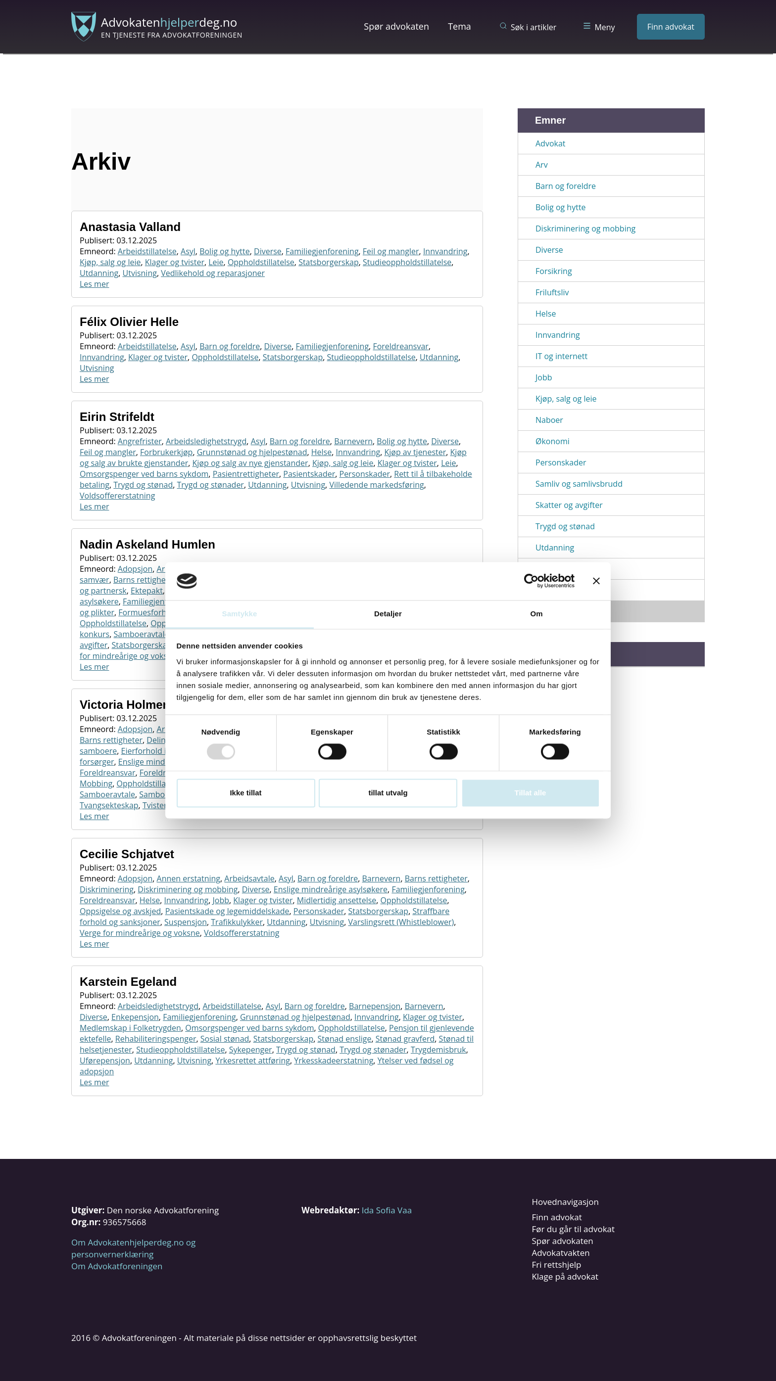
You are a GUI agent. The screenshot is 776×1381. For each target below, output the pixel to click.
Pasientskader (309, 473)
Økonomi (552, 441)
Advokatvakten (560, 1252)
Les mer (94, 283)
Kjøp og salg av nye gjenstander (250, 463)
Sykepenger (250, 1049)
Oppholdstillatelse (261, 262)
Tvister (155, 805)
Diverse (268, 251)
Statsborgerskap (328, 262)
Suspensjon (185, 922)
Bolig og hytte (224, 251)
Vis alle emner (561, 611)
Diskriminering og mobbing (188, 889)
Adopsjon (135, 568)
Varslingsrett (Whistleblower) (401, 922)
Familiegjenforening (322, 251)
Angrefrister (140, 441)
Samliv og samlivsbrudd (579, 483)
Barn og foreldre (229, 346)
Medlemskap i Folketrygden (130, 1027)
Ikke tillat (245, 792)
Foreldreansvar (401, 346)
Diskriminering (107, 889)
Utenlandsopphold (569, 568)
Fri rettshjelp (556, 1264)
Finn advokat (670, 26)
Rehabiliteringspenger (155, 1038)
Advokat (550, 143)
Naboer (549, 419)
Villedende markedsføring (376, 484)
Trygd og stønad (143, 484)
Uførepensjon (105, 1060)
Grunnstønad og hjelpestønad (252, 452)
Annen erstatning (189, 878)
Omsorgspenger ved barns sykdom (144, 473)
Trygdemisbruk (438, 1049)
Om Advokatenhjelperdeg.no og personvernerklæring (133, 1248)
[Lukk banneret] (596, 581)
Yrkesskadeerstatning (333, 1060)
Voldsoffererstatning (117, 495)
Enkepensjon (135, 1017)
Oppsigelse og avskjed (120, 911)
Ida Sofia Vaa (387, 1210)
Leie (215, 262)
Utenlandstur (559, 590)
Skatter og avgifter (569, 505)
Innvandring (445, 251)
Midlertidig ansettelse (337, 900)
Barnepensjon (374, 1006)
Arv (541, 164)
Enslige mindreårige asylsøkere (331, 889)
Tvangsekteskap (109, 805)
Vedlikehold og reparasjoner (213, 273)
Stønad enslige (345, 1038)
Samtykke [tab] (239, 613)
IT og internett (561, 356)
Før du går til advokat (573, 1229)
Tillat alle (530, 792)
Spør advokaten (396, 26)
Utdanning (99, 273)
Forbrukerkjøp (166, 452)
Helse (321, 452)
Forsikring (553, 271)
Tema (459, 26)
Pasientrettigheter (246, 473)
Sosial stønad (224, 1038)
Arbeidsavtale (249, 878)
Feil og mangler (391, 251)
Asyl (188, 251)
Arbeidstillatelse (147, 251)
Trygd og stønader (210, 484)
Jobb (221, 900)
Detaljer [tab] (388, 613)
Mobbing (96, 783)
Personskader (365, 473)
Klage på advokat (565, 1276)
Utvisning (140, 273)
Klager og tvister (174, 262)
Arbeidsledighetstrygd (206, 441)
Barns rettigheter (144, 579)
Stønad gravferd (405, 1038)
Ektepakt (147, 590)
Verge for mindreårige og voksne (140, 932)
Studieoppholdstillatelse (407, 262)
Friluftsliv (552, 292)
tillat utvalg (387, 792)
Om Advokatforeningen (116, 1266)
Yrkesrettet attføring (252, 1060)
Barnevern (353, 441)
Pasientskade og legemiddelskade (227, 911)
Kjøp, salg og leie (110, 262)
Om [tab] (536, 613)
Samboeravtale (141, 634)
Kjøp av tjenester (415, 452)
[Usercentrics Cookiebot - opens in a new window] (531, 581)
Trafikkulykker (237, 922)
